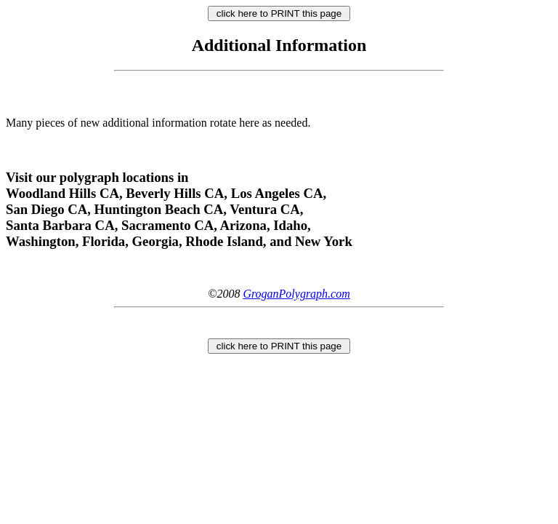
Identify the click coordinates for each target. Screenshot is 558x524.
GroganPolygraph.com (296, 293)
